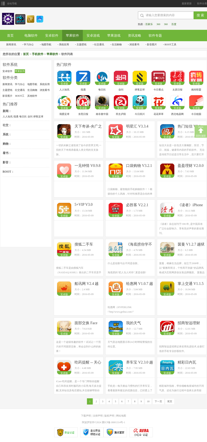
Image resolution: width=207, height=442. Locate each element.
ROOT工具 (170, 44)
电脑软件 (31, 35)
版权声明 (109, 415)
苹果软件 (72, 35)
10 (148, 401)
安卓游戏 (93, 35)
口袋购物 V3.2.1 (139, 166)
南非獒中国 (102, 114)
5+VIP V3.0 (84, 204)
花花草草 (159, 114)
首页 (10, 35)
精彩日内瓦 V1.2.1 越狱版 (189, 362)
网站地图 (121, 415)
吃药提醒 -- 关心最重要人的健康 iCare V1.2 (88, 362)
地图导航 (46, 44)
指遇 (15, 116)
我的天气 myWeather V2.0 (138, 323)
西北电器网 (177, 114)
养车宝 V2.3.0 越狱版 (139, 362)
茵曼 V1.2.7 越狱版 (191, 244)
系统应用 (64, 44)
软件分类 (202, 3)
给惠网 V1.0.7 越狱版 (139, 284)
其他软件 (32, 95)
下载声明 (86, 415)
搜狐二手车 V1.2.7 (84, 244)
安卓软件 (51, 35)
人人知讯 (8, 116)
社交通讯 (99, 44)
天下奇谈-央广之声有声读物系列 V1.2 (88, 126)
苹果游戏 (113, 35)
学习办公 (29, 44)
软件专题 (155, 35)
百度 (173, 24)
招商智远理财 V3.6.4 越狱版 (189, 323)
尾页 (169, 401)
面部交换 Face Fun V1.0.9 (86, 323)
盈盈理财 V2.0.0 (191, 166)
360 (158, 24)
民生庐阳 (121, 114)
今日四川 (140, 114)
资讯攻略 (134, 35)
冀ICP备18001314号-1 (113, 422)
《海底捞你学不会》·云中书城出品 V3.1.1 (139, 244)
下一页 (158, 401)
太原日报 (177, 89)
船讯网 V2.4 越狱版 (87, 284)
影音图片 (152, 44)
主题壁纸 (82, 44)
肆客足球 (38, 116)
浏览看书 (134, 44)
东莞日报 (83, 114)
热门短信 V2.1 (189, 126)
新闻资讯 (11, 44)
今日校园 (196, 114)
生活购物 (117, 44)
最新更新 (187, 3)
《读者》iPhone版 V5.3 (190, 205)
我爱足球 (64, 114)
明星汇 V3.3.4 (137, 126)
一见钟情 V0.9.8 (88, 166)
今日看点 (159, 89)
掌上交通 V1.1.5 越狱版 (191, 284)
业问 (30, 116)
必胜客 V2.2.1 (137, 205)
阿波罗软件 (88, 422)
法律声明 (98, 415)
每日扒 (23, 116)
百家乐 (149, 24)
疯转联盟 (196, 89)
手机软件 (37, 54)
